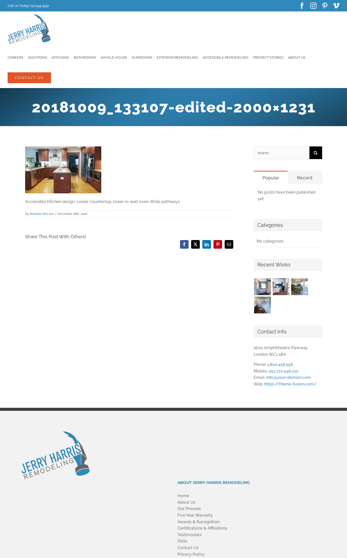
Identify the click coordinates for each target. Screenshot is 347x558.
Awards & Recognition (198, 521)
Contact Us (188, 547)
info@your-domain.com (288, 377)
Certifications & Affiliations (202, 528)
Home (183, 495)
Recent (304, 177)
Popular (270, 177)
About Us (186, 502)
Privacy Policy (191, 554)
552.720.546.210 (284, 371)
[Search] (315, 152)
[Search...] (281, 152)
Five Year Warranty (195, 515)
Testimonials (189, 534)
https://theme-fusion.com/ (290, 384)
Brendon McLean (42, 214)
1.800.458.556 (280, 364)
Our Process (189, 508)
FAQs (182, 541)
